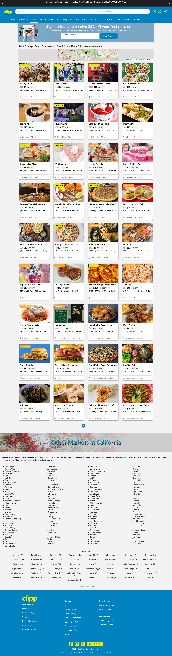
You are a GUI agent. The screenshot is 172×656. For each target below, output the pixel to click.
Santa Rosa (93, 528)
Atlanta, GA (18, 564)
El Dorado (135, 480)
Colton (7, 476)
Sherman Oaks (137, 530)
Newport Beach (53, 507)
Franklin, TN (56, 578)
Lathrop (49, 496)
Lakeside (135, 494)
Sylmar (49, 535)
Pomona (7, 517)
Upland (92, 539)
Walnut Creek (137, 541)
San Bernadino (95, 521)
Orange (7, 512)
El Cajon (49, 480)
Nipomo (92, 507)
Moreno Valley (95, 503)
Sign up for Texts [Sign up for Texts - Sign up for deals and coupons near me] (71, 630)
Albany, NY (18, 555)
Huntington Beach (54, 489)
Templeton (8, 537)
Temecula (135, 535)
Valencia (135, 539)
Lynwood (135, 498)
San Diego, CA (131, 569)
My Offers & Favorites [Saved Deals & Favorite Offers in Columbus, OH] (19, 19)
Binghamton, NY (18, 569)
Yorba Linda (9, 546)
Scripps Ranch (10, 530)
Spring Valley (94, 532)
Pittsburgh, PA (131, 555)
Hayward (135, 487)
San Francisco (52, 523)
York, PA (150, 578)
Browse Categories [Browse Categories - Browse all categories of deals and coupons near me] (107, 605)
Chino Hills (93, 473)
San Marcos (9, 526)
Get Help (68, 622)
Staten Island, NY (150, 560)
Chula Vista (136, 473)
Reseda (92, 519)
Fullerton (7, 487)
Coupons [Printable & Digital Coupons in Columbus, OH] (42, 19)
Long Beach (51, 498)
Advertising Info (106, 621)
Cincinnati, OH (36, 573)
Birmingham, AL (17, 573)
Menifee (92, 501)
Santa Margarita (10, 528)
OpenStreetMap (140, 59)
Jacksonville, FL (74, 580)
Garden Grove (52, 487)
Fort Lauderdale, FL (56, 573)
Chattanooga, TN (37, 569)
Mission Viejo (9, 503)
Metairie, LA (93, 578)
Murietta (7, 505)
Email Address (69, 34)
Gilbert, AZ (74, 560)
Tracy (6, 539)
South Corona (52, 532)
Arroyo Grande (10, 469)
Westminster (51, 544)
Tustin (48, 539)
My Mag (67, 634)
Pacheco (92, 512)
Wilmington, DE (150, 573)
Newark (7, 507)
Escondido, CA (56, 569)
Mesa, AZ (93, 573)
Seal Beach (50, 530)
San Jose (92, 523)
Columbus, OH (55, 560)
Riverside (8, 521)
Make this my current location (93, 46)
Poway (49, 517)
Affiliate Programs (106, 625)
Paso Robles (9, 514)
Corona (49, 476)
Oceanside (93, 510)
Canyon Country (11, 471)
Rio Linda (135, 519)
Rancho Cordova (138, 517)
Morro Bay (135, 503)
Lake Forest (93, 494)
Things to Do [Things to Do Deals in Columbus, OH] (67, 19)
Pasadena (135, 512)
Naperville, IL (112, 564)
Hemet (7, 489)
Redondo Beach (52, 519)
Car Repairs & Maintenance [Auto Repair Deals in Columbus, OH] (118, 19)
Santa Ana (93, 526)
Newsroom (26, 609)
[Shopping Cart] (165, 11)
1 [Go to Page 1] (83, 426)
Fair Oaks (135, 483)
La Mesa (49, 492)
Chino (48, 473)
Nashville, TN (112, 569)
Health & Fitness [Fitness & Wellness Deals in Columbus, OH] (98, 19)
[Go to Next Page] (94, 426)
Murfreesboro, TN (112, 560)
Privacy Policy (28, 613)
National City (137, 505)
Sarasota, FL (131, 573)
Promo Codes (70, 626)
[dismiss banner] (152, 24)
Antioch (92, 467)
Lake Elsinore (51, 494)
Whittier (92, 544)
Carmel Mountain (96, 471)
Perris (48, 514)
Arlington (135, 467)
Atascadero (51, 469)
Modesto (50, 503)
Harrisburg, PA (74, 569)
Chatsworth (9, 473)
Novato (7, 510)
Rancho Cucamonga (12, 519)
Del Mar (92, 478)
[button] (2, 3)
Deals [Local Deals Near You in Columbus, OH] (33, 19)
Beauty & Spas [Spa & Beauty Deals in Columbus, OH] (82, 19)
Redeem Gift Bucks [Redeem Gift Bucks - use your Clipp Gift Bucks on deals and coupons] (72, 609)
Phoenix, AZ (112, 578)
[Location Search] (124, 11)
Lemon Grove (94, 496)
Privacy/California (29, 621)
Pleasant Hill (94, 514)
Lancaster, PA (93, 560)
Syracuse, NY (150, 564)
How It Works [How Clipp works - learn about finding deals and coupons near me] (105, 609)
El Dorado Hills (10, 483)
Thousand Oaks (52, 537)
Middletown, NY (112, 555)
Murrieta (50, 505)
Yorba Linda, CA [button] (73, 46)
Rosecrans (50, 521)
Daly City (8, 478)
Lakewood (8, 496)
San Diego (8, 523)
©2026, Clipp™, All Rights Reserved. (84, 649)
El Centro (93, 480)
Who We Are (27, 604)
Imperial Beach (95, 489)
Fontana (7, 485)
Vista (48, 541)
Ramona (92, 517)
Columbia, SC (55, 555)
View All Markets (85, 586)
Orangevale (51, 512)
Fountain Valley (52, 485)
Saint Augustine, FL (131, 564)
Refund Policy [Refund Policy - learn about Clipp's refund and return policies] (70, 614)
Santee (134, 528)
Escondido (93, 483)
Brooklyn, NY (36, 555)
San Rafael (50, 526)
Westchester (9, 544)
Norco (134, 507)
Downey (135, 478)
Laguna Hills (136, 492)
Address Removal (29, 629)
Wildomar (135, 544)
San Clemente (137, 521)
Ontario (134, 510)
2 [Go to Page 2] (88, 426)
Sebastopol (93, 530)
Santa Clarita (136, 526)
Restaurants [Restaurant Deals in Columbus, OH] (54, 19)
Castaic (134, 471)
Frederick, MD (75, 555)
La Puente (93, 492)
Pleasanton (136, 514)
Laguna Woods (10, 494)
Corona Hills (94, 476)
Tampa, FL (150, 569)
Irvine (6, 492)
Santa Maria (51, 528)
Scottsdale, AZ (131, 578)
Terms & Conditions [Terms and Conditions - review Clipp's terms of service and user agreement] (72, 618)
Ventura (7, 541)
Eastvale (7, 480)
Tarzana (92, 535)
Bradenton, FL (18, 578)
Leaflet (129, 59)
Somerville (8, 532)
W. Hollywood (95, 541)
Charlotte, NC (37, 564)
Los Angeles (94, 498)
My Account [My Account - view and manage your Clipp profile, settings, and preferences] (69, 605)
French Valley (137, 485)
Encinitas (50, 483)
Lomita (7, 498)
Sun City (7, 535)
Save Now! (109, 36)
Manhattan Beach (11, 501)
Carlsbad (50, 471)
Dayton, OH (56, 564)
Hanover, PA (74, 564)
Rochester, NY (131, 560)
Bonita (134, 469)
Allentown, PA (18, 560)
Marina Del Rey (52, 501)
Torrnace (135, 537)
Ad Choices (27, 625)
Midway (134, 501)
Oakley (49, 510)
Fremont (92, 485)
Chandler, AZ (36, 560)
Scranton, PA (150, 555)
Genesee (92, 487)
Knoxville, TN (93, 555)
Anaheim (50, 467)
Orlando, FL (112, 573)
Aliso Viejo (8, 467)
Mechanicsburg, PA (93, 569)
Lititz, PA (93, 564)
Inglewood (135, 489)
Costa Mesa (136, 476)
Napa (91, 505)
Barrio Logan (94, 469)
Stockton (135, 532)
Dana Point (51, 478)
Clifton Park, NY (37, 578)
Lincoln (134, 496)
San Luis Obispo (138, 523)
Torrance (92, 537)
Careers (25, 617)
